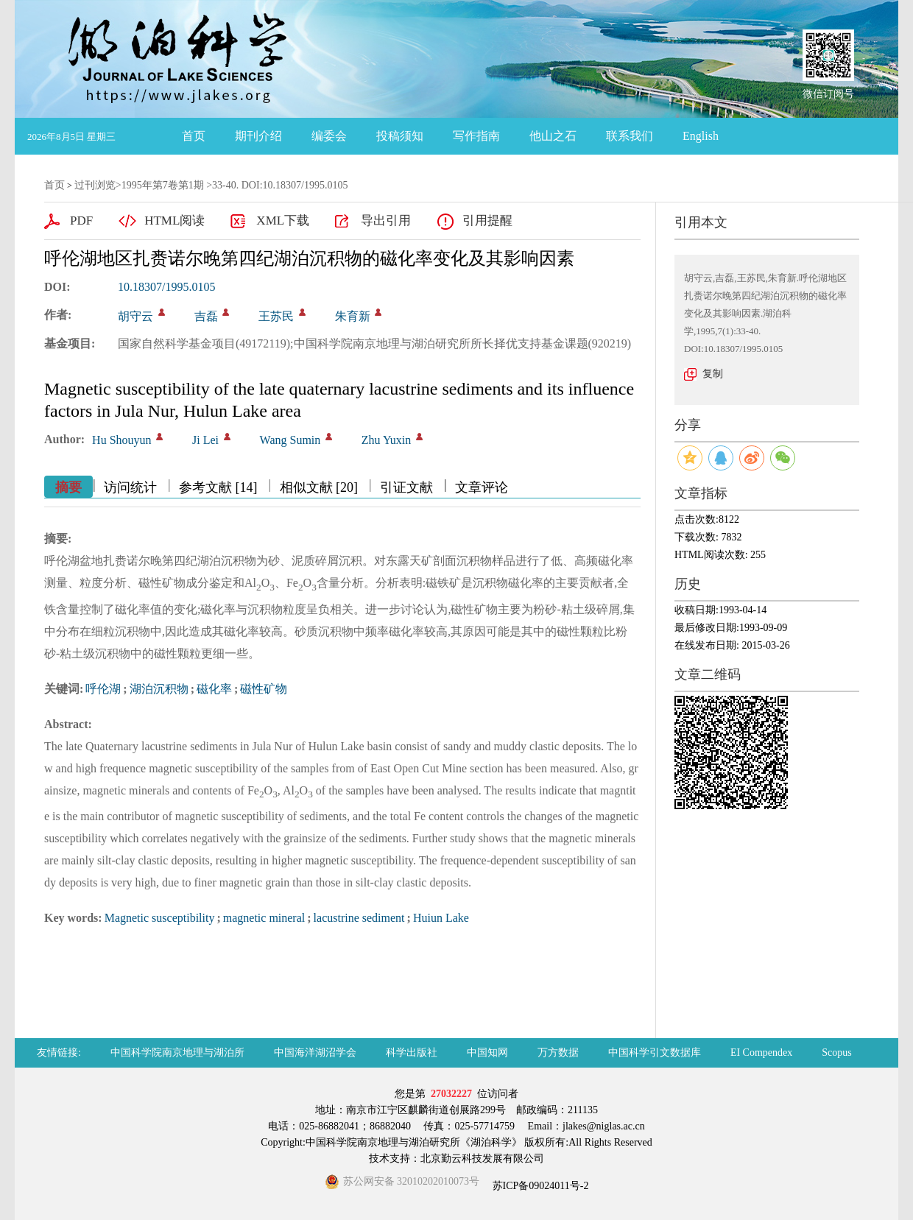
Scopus (836, 1052)
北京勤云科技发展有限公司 (482, 1158)
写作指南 (476, 136)
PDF (81, 221)
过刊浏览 (95, 185)
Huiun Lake (441, 918)
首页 (193, 136)
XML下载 (282, 221)
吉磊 (206, 316)
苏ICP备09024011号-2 (539, 1185)
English (701, 136)
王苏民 (276, 316)
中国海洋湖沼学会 (315, 1052)
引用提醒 (487, 221)
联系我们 (629, 136)
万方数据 (558, 1052)
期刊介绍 (258, 136)
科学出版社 (411, 1052)
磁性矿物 (263, 689)
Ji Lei (205, 440)
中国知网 (487, 1052)
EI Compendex (761, 1052)
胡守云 (135, 316)
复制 (712, 373)
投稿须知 (399, 136)
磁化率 (214, 689)
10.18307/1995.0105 (166, 287)
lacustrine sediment (359, 918)
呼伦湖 (103, 689)
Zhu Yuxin (386, 440)
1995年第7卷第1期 (162, 185)
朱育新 (352, 316)
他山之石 (553, 136)
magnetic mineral (264, 918)
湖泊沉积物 (159, 689)
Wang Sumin (290, 440)
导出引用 (386, 221)
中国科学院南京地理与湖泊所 (177, 1052)
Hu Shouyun (121, 440)
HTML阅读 (174, 221)
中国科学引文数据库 (654, 1052)
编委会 (329, 136)
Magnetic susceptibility (160, 918)
